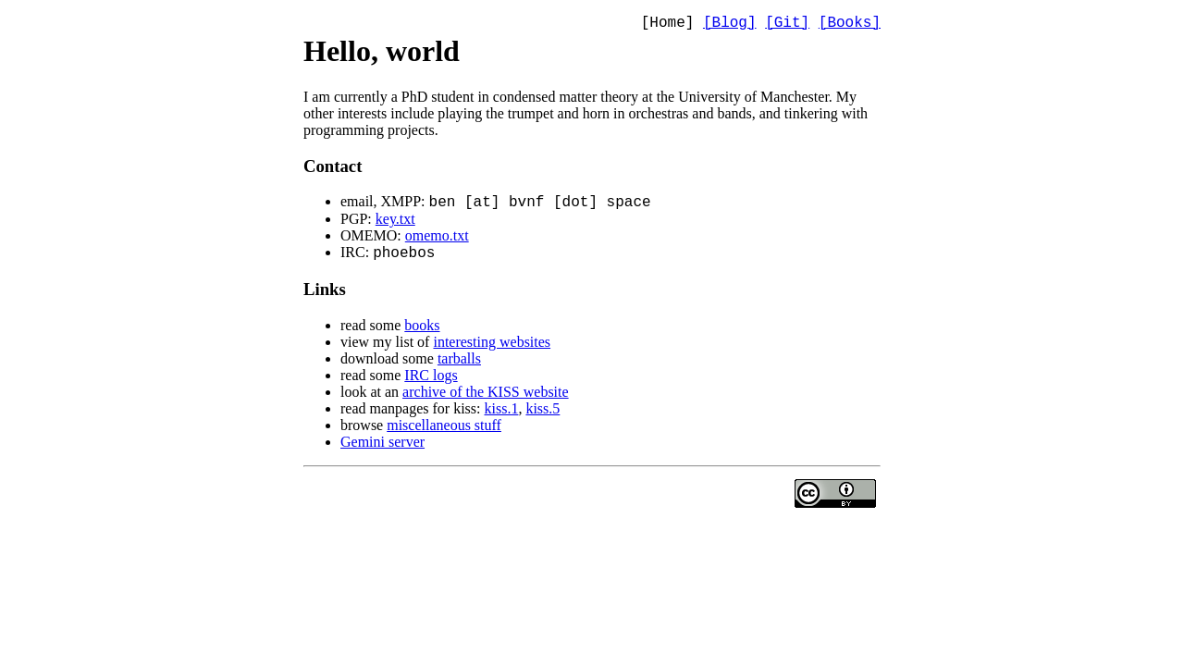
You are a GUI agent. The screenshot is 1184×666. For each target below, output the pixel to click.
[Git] (787, 25)
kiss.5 (542, 414)
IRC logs (430, 380)
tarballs (459, 364)
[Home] (668, 25)
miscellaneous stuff (444, 430)
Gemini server (382, 447)
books (421, 331)
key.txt (395, 221)
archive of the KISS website (485, 397)
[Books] (850, 25)
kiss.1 (502, 414)
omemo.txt (437, 238)
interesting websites (491, 347)
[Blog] (730, 25)
